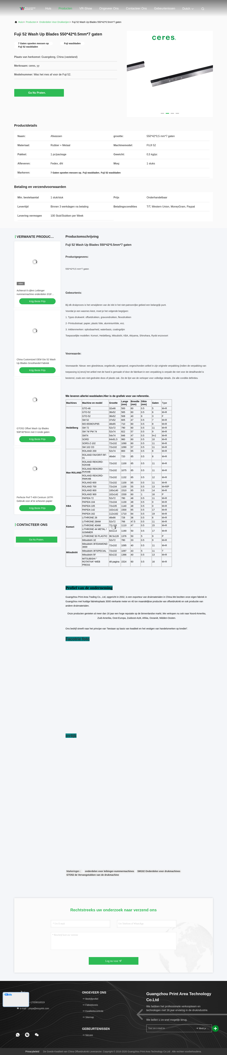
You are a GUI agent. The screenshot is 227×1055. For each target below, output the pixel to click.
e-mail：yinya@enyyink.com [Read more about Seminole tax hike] (33, 1008)
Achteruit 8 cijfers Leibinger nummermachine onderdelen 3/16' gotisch (34, 294)
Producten (65, 8)
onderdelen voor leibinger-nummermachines (109, 871)
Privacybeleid (32, 1051)
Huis (48, 8)
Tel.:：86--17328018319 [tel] (31, 1002)
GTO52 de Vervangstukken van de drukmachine (93, 875)
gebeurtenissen (164, 8)
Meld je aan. (202, 1028)
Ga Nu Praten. (39, 92)
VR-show (85, 8)
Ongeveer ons (109, 8)
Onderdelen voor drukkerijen (54, 22)
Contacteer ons (136, 8)
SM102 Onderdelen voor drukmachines (158, 871)
